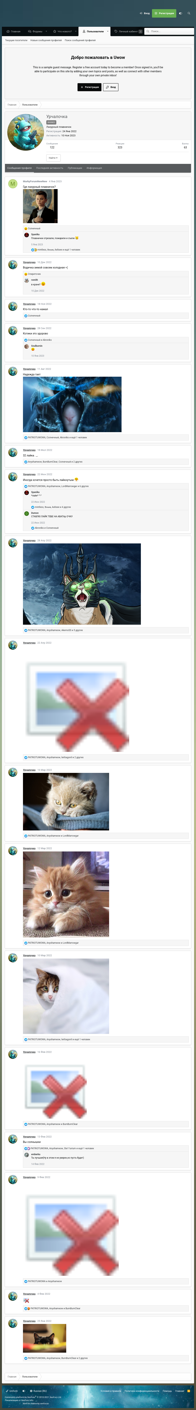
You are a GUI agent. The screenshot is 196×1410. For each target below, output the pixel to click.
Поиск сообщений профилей (80, 40)
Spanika (35, 234)
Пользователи (96, 31)
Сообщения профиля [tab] (19, 168)
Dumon (34, 513)
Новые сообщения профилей (46, 40)
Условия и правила (110, 1391)
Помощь (167, 1391)
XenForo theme (30, 1403)
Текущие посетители (16, 40)
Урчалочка (29, 262)
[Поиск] (189, 13)
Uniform (12, 1391)
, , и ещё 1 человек (59, 250)
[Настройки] (180, 13)
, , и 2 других (55, 462)
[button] (47, 31)
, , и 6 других (58, 486)
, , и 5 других (55, 630)
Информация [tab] (94, 168)
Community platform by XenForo (33, 1397)
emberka (35, 1154)
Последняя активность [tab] (49, 168)
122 (52, 147)
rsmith (34, 280)
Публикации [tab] (75, 168)
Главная (16, 31)
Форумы (38, 31)
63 (185, 147)
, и (53, 836)
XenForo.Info (27, 1400)
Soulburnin (36, 346)
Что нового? (66, 31)
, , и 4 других (53, 507)
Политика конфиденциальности (142, 1391)
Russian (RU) (38, 1391)
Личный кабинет (129, 31)
